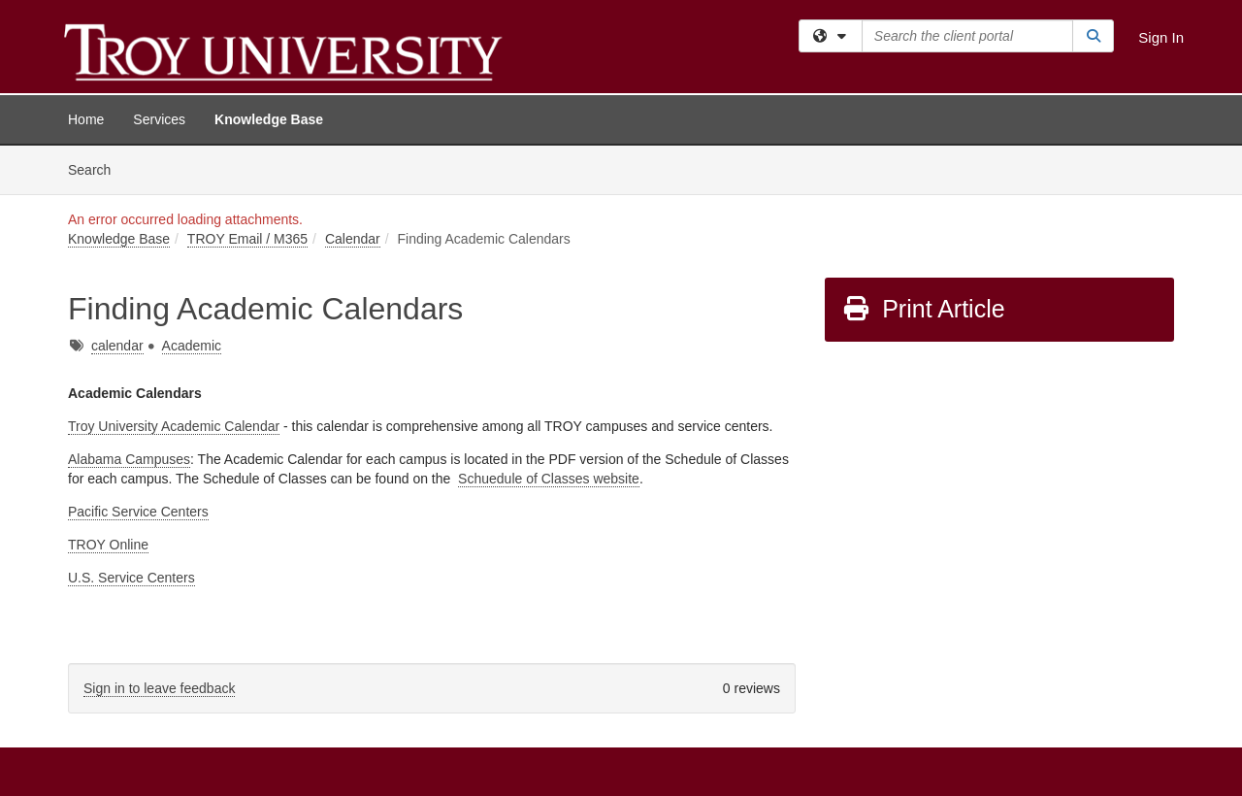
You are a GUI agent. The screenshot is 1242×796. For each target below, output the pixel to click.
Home (86, 119)
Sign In (1161, 37)
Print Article (923, 308)
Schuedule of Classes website (548, 478)
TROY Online (108, 544)
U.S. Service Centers (131, 577)
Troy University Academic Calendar (173, 426)
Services (159, 119)
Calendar (352, 239)
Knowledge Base (268, 119)
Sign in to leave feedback (159, 688)
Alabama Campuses (129, 459)
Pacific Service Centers (138, 511)
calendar (117, 345)
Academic (191, 345)
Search (96, 168)
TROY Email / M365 (247, 239)
